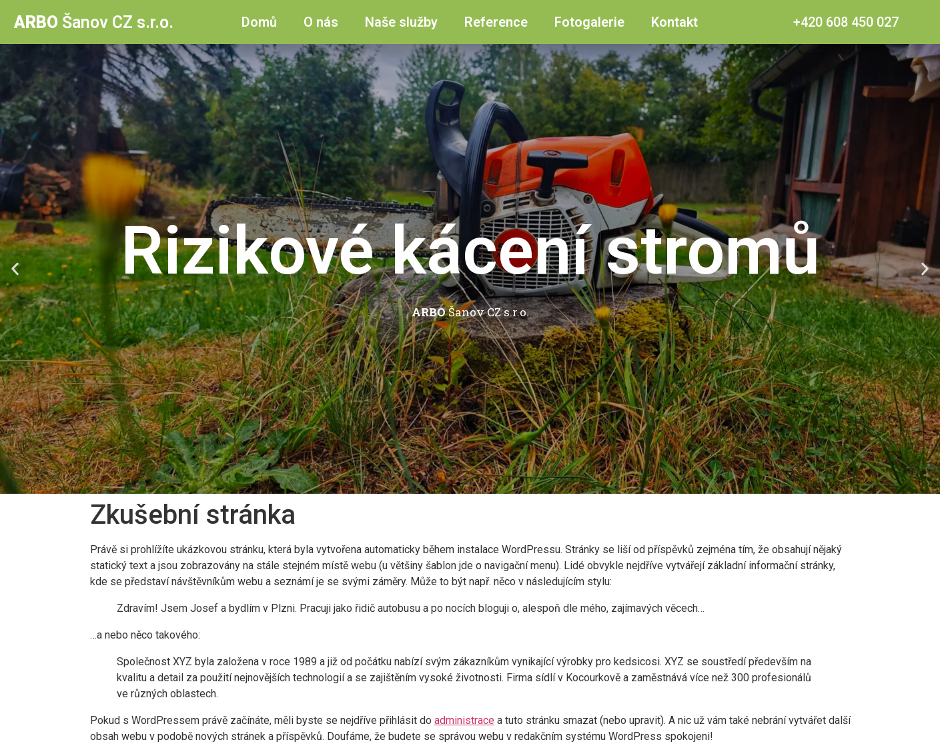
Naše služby (401, 22)
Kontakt (674, 22)
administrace (464, 720)
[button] (15, 269)
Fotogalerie (589, 22)
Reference (496, 22)
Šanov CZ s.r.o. (93, 22)
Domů (259, 22)
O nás (321, 22)
